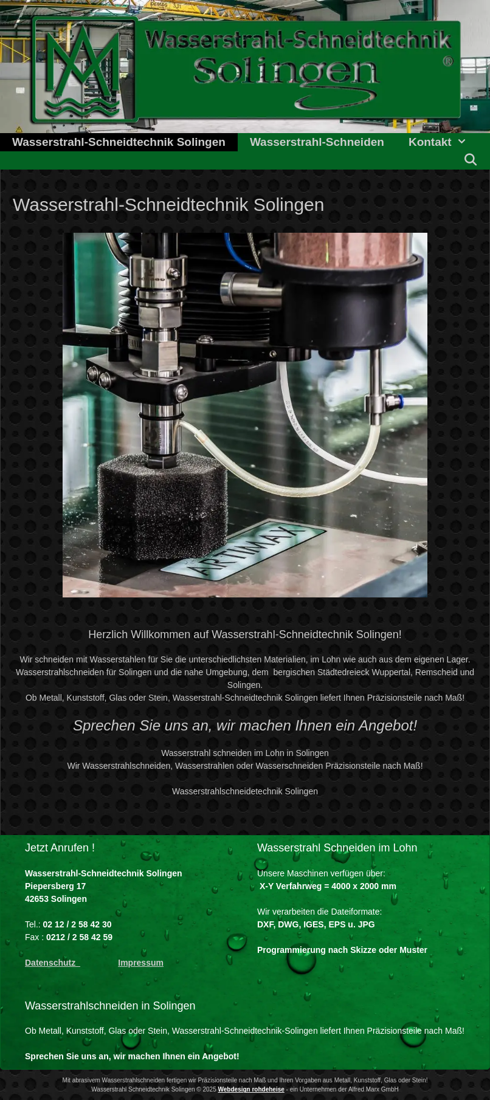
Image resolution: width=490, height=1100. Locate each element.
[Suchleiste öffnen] (470, 160)
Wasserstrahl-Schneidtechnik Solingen (119, 142)
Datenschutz (52, 963)
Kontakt (444, 142)
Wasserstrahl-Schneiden (317, 142)
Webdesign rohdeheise (251, 1089)
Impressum (141, 963)
